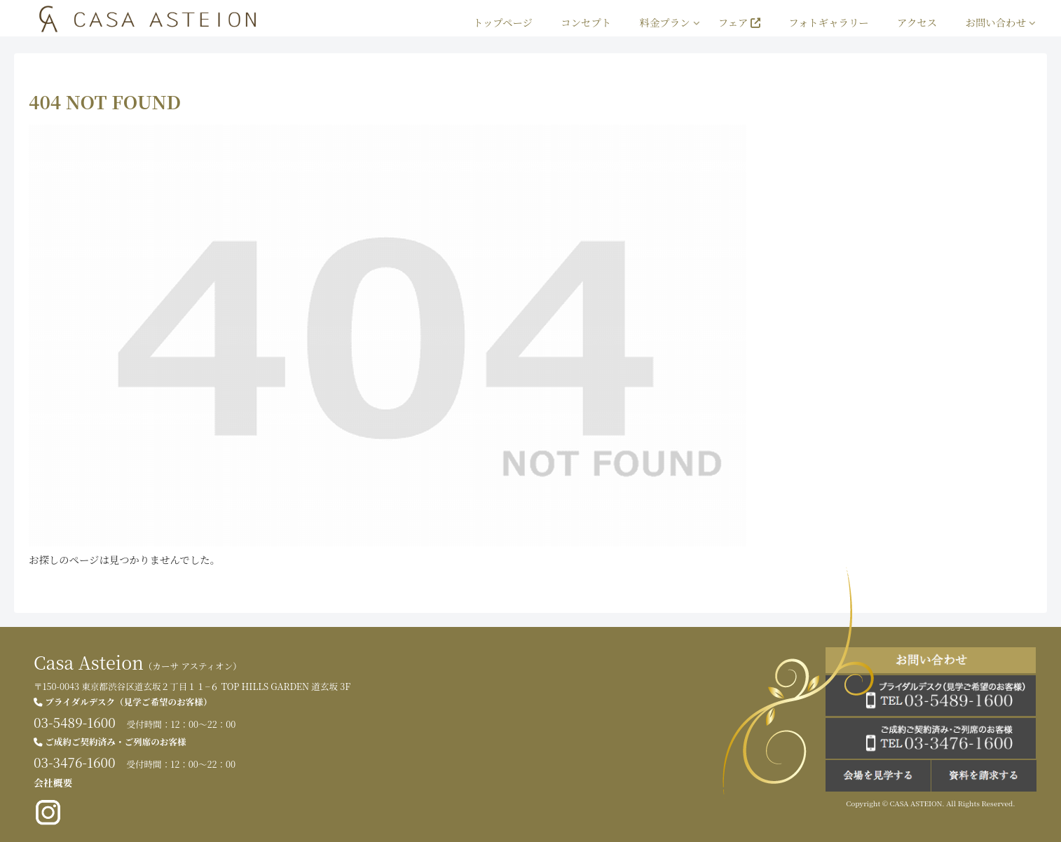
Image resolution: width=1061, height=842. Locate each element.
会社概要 (53, 782)
